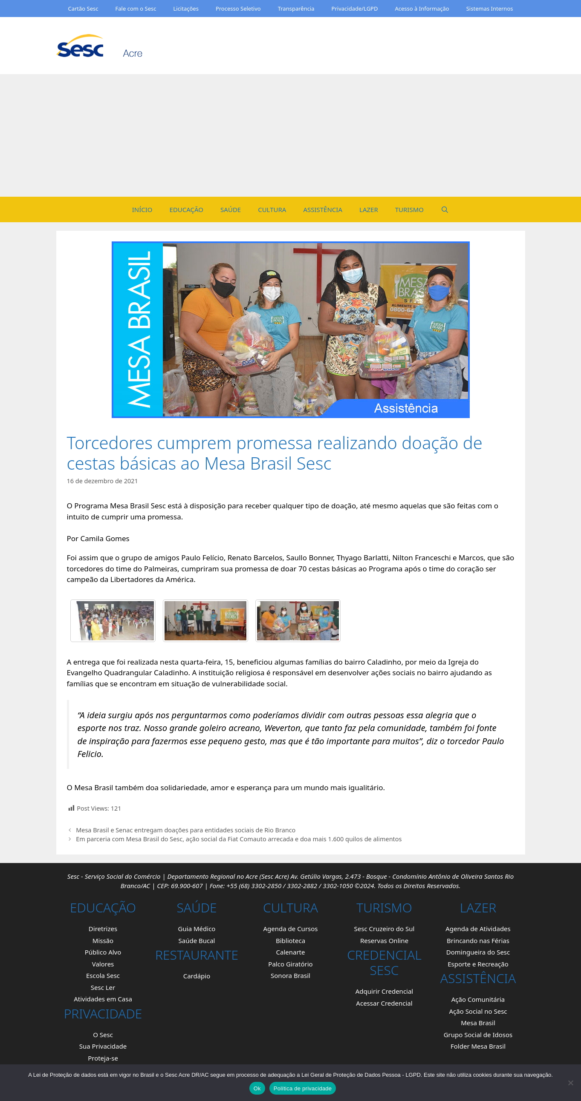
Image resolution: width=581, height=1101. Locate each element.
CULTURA (272, 209)
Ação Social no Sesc (478, 1011)
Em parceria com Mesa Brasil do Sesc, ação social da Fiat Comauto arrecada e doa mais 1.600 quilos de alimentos (239, 839)
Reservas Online (384, 940)
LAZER (368, 209)
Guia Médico (197, 928)
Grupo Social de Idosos (478, 1034)
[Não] (570, 1082)
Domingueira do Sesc (478, 952)
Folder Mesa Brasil (478, 1046)
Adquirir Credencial (384, 991)
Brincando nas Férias (478, 940)
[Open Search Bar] (444, 209)
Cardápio (197, 976)
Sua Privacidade (103, 1046)
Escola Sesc (103, 975)
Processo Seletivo (238, 8)
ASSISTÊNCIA (322, 209)
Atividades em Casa (103, 999)
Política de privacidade (303, 1088)
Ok (257, 1088)
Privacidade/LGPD (355, 8)
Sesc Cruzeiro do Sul (384, 928)
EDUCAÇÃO (187, 209)
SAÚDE (230, 209)
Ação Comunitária (478, 999)
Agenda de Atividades (478, 928)
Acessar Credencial (384, 1003)
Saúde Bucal (196, 940)
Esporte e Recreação (478, 964)
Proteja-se (103, 1058)
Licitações (185, 8)
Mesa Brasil (478, 1022)
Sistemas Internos (489, 8)
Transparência (296, 8)
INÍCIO (142, 209)
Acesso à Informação (422, 8)
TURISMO (409, 209)
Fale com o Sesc (136, 8)
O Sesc (103, 1034)
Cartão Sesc (83, 8)
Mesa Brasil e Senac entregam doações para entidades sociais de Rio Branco (185, 830)
